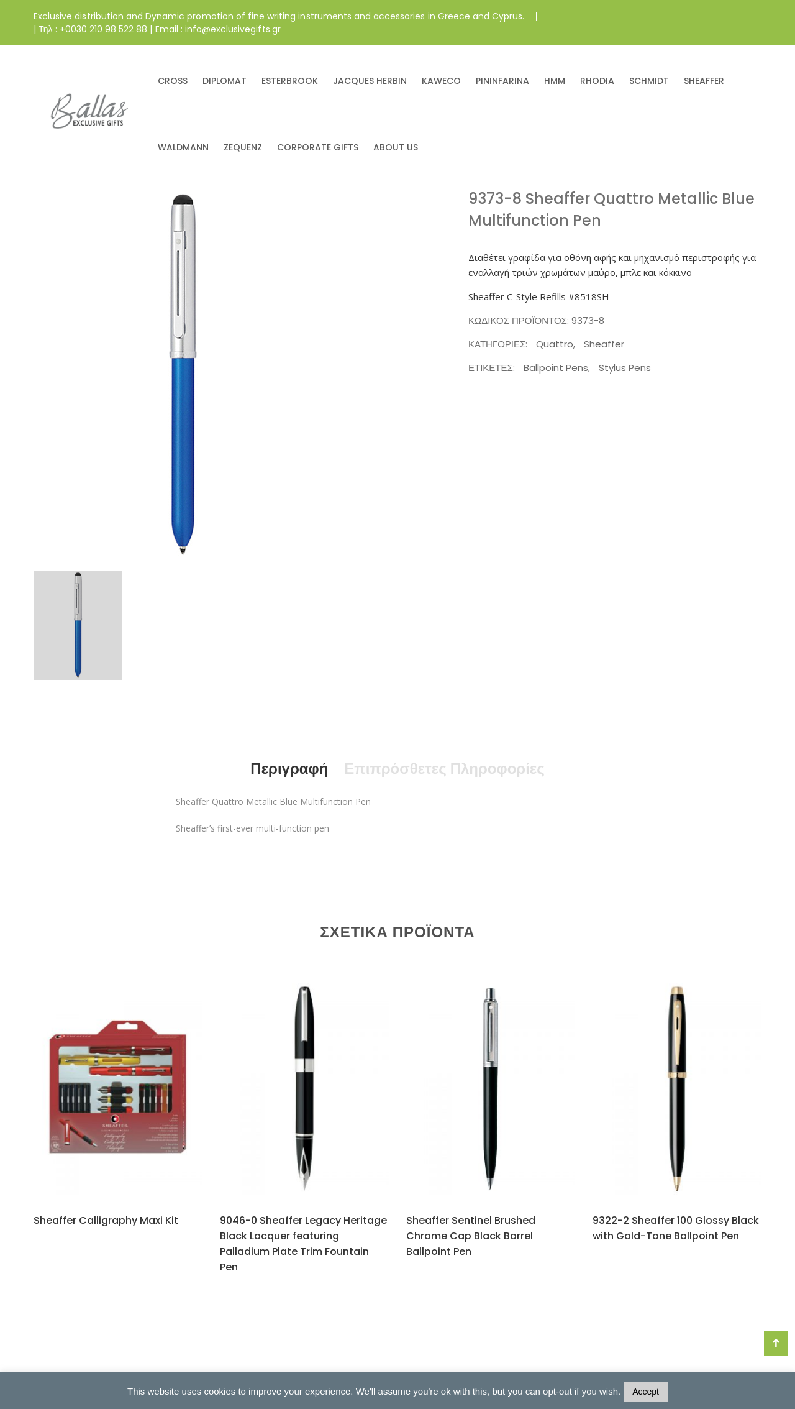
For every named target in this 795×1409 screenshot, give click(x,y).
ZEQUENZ (243, 147)
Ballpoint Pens (556, 367)
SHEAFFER (704, 81)
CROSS (173, 81)
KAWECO (441, 81)
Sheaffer (604, 344)
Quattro (554, 344)
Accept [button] (645, 1392)
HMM (554, 81)
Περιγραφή (289, 768)
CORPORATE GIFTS (317, 147)
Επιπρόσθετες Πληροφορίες (444, 768)
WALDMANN (183, 147)
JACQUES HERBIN (370, 81)
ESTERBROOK (289, 81)
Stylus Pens (625, 367)
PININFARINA (502, 81)
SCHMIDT (649, 81)
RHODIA (597, 81)
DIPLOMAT (224, 81)
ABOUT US (395, 147)
